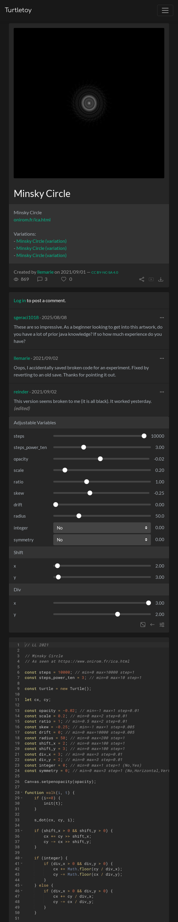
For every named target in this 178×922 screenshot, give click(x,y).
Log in (20, 300)
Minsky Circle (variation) (41, 241)
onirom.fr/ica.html (32, 219)
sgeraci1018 (26, 317)
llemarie (45, 272)
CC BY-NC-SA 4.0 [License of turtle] (104, 272)
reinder (21, 391)
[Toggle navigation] (165, 10)
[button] (66, 279)
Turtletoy (18, 10)
